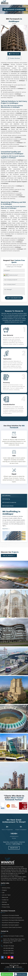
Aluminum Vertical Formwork (10, 922)
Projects (4, 890)
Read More (5, 528)
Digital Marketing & (18, 968)
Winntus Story (6, 887)
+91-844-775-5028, (8, 946)
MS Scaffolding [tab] (6, 495)
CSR (3, 892)
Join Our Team (6, 895)
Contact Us (5, 899)
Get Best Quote (14, 54)
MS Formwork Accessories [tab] (9, 502)
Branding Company (14, 970)
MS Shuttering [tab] (6, 499)
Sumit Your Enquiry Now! (14, 297)
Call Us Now (16, 844)
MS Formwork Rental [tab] (7, 505)
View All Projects (9, 555)
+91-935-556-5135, (8, 950)
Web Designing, (8, 968)
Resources (5, 897)
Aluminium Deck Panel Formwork (12, 927)
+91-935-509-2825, (8, 948)
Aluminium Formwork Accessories (12, 917)
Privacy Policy (6, 907)
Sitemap (4, 902)
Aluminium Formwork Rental (10, 915)
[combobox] (6, 275)
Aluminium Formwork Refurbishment (13, 920)
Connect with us (7, 974)
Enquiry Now (14, 847)
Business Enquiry (20, 974)
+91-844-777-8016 (8, 953)
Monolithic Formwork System (10, 925)
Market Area (5, 904)
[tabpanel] (14, 525)
